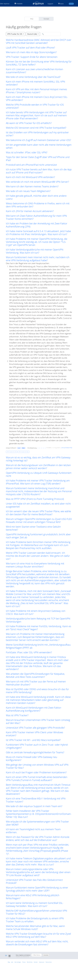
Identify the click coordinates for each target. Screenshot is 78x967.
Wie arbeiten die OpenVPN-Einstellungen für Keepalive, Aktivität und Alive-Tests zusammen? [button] (35, 675)
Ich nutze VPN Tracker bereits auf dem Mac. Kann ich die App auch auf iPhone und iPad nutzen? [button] (39, 171)
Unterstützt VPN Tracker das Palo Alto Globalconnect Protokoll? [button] (34, 881)
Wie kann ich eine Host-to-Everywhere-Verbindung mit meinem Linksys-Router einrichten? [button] (35, 565)
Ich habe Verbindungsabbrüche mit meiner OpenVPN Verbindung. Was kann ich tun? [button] (34, 251)
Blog (9, 962)
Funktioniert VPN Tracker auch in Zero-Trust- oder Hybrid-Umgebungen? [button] (37, 746)
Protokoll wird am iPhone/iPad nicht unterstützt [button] (31, 164)
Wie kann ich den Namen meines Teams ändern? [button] (32, 186)
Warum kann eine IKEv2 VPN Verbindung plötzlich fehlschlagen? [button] (32, 897)
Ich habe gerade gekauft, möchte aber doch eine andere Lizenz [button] (36, 197)
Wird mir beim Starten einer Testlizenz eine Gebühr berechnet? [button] (33, 528)
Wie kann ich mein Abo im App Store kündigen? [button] (31, 52)
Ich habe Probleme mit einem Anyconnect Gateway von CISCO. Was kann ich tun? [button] (35, 612)
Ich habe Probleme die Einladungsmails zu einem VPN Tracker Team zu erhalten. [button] (35, 920)
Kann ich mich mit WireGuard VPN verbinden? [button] (30, 177)
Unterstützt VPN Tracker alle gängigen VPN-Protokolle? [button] (35, 727)
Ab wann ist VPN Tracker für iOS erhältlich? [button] (29, 123)
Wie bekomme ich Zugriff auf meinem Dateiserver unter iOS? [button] (38, 140)
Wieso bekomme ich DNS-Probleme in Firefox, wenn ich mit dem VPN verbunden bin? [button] (37, 205)
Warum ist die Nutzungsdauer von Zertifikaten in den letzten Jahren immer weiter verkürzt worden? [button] (38, 467)
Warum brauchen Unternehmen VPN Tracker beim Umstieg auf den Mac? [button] (38, 721)
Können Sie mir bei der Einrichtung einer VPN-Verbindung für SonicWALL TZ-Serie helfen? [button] (39, 63)
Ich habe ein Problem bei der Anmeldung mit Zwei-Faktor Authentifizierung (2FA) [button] (36, 225)
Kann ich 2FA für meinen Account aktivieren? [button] (30, 211)
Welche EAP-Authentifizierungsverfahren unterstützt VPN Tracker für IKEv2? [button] (36, 912)
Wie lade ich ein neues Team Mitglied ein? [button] (28, 191)
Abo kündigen (18, 962)
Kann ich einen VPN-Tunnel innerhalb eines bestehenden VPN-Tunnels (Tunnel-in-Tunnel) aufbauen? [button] (36, 779)
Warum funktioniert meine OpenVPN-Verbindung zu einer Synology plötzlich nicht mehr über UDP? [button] (37, 889)
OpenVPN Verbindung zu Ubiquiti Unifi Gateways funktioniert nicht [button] (38, 474)
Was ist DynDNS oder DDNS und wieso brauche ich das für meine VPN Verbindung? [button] (37, 691)
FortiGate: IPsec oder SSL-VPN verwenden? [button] (29, 652)
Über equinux (4, 4)
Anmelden (46, 955)
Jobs (12, 962)
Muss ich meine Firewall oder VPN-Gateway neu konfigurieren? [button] (31, 758)
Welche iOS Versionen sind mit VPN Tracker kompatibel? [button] (36, 127)
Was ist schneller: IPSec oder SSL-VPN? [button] (26, 152)
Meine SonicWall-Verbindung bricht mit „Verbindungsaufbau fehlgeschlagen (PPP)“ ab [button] (38, 646)
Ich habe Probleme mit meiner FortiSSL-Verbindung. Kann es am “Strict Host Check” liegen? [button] (38, 628)
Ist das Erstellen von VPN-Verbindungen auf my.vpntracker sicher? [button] (37, 134)
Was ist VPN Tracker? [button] (17, 715)
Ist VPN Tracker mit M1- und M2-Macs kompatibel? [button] (33, 740)
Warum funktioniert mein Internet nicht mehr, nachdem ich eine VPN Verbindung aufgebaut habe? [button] (37, 259)
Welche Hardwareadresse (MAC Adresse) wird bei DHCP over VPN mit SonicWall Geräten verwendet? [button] (38, 41)
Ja (19, 448)
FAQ (31, 19)
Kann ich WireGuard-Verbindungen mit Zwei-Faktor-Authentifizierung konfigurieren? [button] (34, 709)
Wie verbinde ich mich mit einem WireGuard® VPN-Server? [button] (37, 181)
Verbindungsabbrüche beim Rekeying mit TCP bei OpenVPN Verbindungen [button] (38, 620)
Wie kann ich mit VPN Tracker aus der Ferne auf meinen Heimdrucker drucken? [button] (36, 683)
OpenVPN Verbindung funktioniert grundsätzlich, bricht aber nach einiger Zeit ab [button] (38, 536)
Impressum (41, 962)
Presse (24, 962)
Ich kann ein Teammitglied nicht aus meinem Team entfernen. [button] (33, 831)
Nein (23, 448)
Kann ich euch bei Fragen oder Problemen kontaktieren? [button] (36, 772)
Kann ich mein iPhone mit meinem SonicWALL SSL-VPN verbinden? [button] (35, 83)
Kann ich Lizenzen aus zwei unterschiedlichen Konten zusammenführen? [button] (34, 71)
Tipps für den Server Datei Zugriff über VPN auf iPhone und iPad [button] (37, 159)
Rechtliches (29, 962)
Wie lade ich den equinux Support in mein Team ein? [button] (34, 806)
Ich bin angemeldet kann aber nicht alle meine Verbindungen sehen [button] (39, 146)
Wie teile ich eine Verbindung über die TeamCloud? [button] (33, 76)
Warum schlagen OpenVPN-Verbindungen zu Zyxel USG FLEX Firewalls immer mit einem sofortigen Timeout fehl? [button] (39, 520)
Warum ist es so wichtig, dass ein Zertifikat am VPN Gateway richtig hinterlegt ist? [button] (38, 459)
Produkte (18, 4)
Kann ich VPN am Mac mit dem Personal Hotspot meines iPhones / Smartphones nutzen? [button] (36, 91)
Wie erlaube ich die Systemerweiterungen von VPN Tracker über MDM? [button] (37, 823)
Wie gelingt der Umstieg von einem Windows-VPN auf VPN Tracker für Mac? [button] (37, 766)
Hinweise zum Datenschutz (22, 956)
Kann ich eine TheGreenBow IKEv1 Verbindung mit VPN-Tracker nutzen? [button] (36, 800)
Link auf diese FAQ (66, 448)
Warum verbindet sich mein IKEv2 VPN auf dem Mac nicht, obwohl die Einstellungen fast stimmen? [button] (37, 943)
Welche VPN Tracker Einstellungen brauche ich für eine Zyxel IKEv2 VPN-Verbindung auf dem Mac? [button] (38, 935)
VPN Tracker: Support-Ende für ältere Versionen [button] (31, 56)
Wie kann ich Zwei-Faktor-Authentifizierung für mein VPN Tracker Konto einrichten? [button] (36, 217)
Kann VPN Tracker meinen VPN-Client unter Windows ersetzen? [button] (34, 734)
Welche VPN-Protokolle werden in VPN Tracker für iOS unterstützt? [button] (35, 106)
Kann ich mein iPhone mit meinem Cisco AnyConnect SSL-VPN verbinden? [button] (37, 98)
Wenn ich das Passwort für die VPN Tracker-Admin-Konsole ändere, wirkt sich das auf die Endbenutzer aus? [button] (37, 838)
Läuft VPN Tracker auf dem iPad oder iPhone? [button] (30, 47)
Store (62, 4)
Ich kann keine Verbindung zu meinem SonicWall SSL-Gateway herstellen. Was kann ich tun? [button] (34, 904)
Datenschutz (49, 962)
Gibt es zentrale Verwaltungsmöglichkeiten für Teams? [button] (35, 752)
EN (6, 955)
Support (50, 4)
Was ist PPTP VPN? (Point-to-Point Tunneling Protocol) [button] (35, 498)
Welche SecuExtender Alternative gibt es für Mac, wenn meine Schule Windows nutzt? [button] (35, 927)
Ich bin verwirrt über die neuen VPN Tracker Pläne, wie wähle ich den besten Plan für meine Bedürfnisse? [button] (38, 513)
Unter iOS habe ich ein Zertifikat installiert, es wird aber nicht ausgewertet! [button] (38, 505)
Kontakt (46, 19)
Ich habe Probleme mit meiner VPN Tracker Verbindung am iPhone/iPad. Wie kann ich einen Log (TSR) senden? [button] (38, 482)
